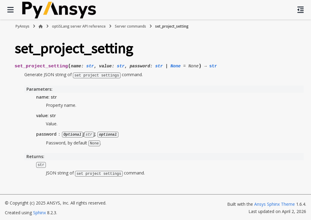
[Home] (41, 26)
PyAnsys (22, 26)
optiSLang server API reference (79, 26)
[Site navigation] (10, 10)
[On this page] (300, 10)
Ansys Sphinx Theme (274, 203)
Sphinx (39, 211)
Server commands (130, 26)
